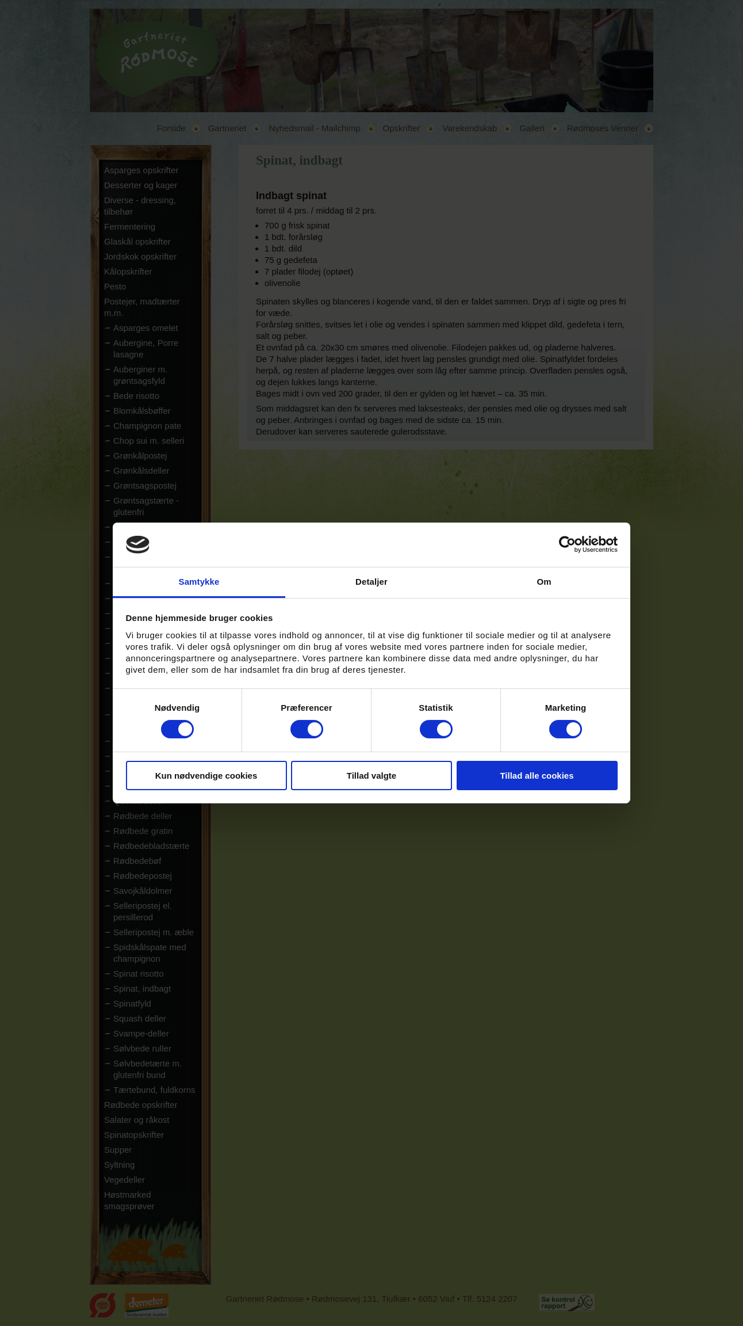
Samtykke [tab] (199, 581)
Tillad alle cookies (536, 775)
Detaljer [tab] (371, 581)
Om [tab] (544, 581)
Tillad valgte (371, 775)
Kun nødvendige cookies (206, 775)
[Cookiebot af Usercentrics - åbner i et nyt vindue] (567, 544)
